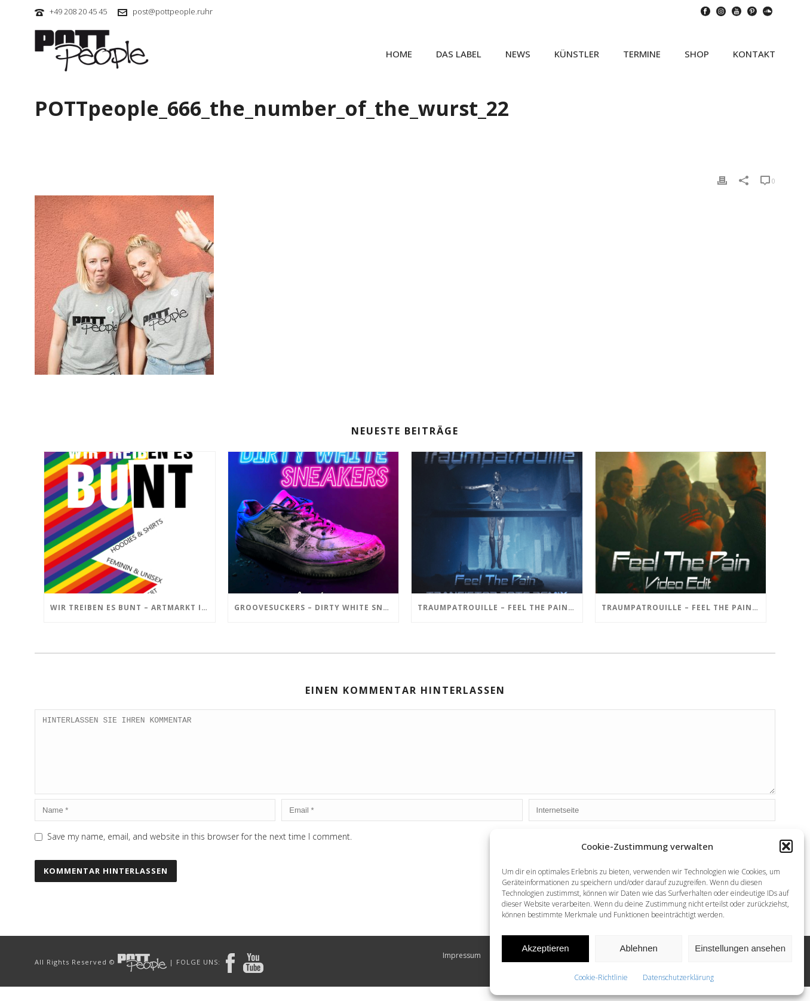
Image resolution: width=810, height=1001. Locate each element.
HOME (399, 54)
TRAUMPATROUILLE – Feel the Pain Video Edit (684, 607)
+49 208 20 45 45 (78, 11)
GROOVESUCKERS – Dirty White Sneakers (316, 607)
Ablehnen (638, 948)
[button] (786, 846)
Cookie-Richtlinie (601, 977)
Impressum (462, 970)
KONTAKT (754, 54)
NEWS (517, 54)
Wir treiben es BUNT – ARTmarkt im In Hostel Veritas (132, 607)
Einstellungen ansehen (740, 948)
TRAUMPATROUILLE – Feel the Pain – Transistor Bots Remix (500, 607)
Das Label (458, 54)
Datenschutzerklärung (678, 977)
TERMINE (642, 54)
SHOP (697, 54)
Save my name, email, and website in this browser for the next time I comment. (199, 850)
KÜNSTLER (576, 54)
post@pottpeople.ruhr (173, 11)
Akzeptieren (545, 948)
